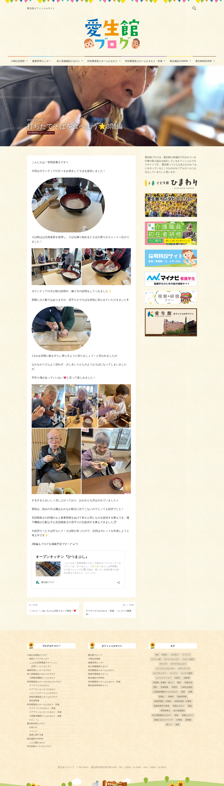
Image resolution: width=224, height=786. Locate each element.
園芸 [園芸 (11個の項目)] (179, 682)
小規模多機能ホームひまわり (42, 678)
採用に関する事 (36, 735)
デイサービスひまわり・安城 (42, 708)
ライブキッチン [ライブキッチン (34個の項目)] (159, 673)
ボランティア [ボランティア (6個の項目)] (183, 668)
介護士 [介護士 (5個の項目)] (177, 678)
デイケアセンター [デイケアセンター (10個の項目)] (178, 664)
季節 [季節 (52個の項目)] (155, 687)
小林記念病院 (18, 61)
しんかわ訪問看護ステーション (43, 662)
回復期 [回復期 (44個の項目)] (186, 678)
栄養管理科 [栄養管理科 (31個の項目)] (182, 697)
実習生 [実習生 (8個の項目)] (174, 687)
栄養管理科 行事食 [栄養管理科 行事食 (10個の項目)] (161, 706)
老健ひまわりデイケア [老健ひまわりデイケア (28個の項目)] (163, 720)
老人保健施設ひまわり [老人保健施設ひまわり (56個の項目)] (161, 715)
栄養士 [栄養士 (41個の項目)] (161, 697)
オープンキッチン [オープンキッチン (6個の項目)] (171, 659)
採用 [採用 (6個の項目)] (183, 692)
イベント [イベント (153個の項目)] (186, 655)
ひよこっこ (34, 719)
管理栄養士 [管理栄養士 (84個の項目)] (165, 710)
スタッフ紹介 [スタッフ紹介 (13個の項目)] (188, 659)
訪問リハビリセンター (41, 666)
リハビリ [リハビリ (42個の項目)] (173, 673)
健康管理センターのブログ (39, 670)
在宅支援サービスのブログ (39, 746)
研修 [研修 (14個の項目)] (190, 706)
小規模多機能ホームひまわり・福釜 (45, 716)
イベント (33, 731)
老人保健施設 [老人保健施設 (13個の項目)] (179, 710)
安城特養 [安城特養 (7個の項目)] (164, 687)
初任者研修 (34, 700)
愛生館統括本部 (203, 61)
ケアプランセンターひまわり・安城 (45, 712)
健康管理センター (41, 61)
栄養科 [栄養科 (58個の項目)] (171, 697)
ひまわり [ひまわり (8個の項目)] (175, 655)
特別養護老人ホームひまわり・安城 (143, 61)
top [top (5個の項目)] (157, 655)
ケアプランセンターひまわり (42, 689)
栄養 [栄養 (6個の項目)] (190, 692)
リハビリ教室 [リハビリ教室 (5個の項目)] (186, 673)
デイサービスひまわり (39, 685)
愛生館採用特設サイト (98, 685)
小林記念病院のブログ (37, 655)
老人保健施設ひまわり (68, 61)
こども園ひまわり (37, 742)
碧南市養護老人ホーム (98, 674)
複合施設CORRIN (179, 61)
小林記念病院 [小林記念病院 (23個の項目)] (186, 687)
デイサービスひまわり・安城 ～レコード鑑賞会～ (108, 612)
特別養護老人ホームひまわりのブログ (44, 681)
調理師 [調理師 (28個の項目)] (188, 720)
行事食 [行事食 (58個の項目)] (179, 720)
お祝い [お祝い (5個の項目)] (165, 655)
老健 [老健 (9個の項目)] (176, 715)
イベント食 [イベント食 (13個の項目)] (156, 659)
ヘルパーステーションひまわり (43, 693)
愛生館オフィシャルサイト (41, 8)
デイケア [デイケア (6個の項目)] (163, 664)
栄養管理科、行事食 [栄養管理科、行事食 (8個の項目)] (183, 701)
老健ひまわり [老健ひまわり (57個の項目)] (187, 715)
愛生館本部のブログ (36, 723)
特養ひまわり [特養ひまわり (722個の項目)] (178, 706)
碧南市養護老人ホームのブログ (43, 697)
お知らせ (33, 727)
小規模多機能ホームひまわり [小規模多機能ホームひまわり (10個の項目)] (165, 692)
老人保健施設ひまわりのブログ (41, 674)
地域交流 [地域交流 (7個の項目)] (188, 682)
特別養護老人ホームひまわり (102, 61)
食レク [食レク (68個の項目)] (169, 724)
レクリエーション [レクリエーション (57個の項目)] (163, 678)
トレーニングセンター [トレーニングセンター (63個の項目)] (165, 668)
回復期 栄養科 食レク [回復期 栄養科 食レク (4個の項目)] (163, 682)
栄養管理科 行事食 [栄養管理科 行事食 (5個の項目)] (162, 701)
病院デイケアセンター (39, 659)
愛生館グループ (95, 655)
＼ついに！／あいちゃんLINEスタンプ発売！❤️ (52, 611)
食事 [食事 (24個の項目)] (177, 724)
